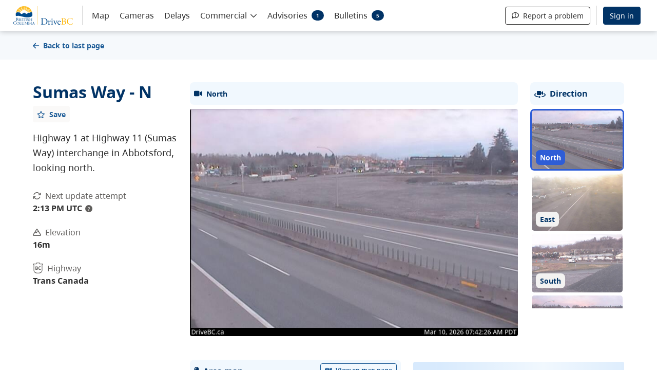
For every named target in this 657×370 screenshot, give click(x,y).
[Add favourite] (51, 114)
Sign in (622, 16)
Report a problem (548, 16)
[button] (228, 15)
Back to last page (68, 45)
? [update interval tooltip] (89, 208)
